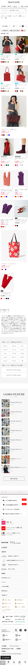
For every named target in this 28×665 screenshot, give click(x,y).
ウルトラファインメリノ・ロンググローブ (6, 293)
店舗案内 (3, 573)
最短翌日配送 (19, 600)
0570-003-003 (20, 621)
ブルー (5, 353)
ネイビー (22, 357)
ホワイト (5, 346)
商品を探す (6, 657)
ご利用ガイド (4, 595)
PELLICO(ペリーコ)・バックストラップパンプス (21, 220)
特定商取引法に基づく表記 (7, 648)
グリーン (22, 349)
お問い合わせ (4, 590)
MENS (9, 6)
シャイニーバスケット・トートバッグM (6, 56)
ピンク (5, 357)
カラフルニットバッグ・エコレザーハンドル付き (6, 190)
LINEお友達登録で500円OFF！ (15, 504)
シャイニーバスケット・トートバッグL (21, 56)
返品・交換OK (6, 600)
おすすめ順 (4, 26)
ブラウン (5, 349)
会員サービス (6, 607)
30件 (14, 26)
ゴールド (14, 361)
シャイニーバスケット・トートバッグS (6, 85)
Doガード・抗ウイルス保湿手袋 (21, 190)
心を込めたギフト (19, 603)
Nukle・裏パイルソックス (21, 158)
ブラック (14, 346)
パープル (14, 353)
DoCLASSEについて (5, 577)
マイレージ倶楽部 (20, 607)
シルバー (5, 361)
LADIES (3, 6)
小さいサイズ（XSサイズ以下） (14, 375)
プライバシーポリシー (15, 646)
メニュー (2, 663)
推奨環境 (19, 648)
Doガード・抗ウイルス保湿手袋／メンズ (7, 220)
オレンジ (14, 357)
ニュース (3, 582)
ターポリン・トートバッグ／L (8, 263)
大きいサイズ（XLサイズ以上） (14, 370)
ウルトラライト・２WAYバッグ (8, 129)
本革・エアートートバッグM (21, 85)
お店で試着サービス (7, 610)
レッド (23, 30)
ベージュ (14, 349)
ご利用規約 (3, 646)
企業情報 (3, 651)
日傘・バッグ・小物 (14, 30)
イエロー (22, 353)
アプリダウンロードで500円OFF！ (11, 509)
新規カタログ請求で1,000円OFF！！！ (13, 514)
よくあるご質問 (4, 586)
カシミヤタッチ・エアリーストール (6, 158)
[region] (14, 6)
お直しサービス (6, 603)
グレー (22, 346)
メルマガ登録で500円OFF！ (15, 500)
